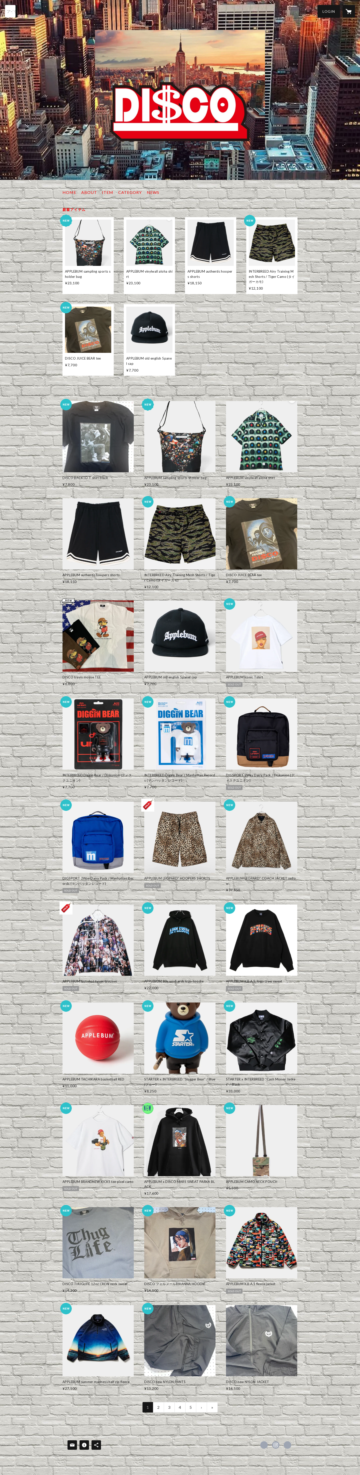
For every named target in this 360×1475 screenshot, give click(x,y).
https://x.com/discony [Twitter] (264, 1445)
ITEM (107, 192)
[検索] (11, 11)
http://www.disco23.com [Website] (287, 1445)
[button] (329, 11)
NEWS (153, 192)
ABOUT (89, 192)
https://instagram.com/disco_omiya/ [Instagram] (276, 1445)
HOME (69, 192)
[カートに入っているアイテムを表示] (348, 11)
